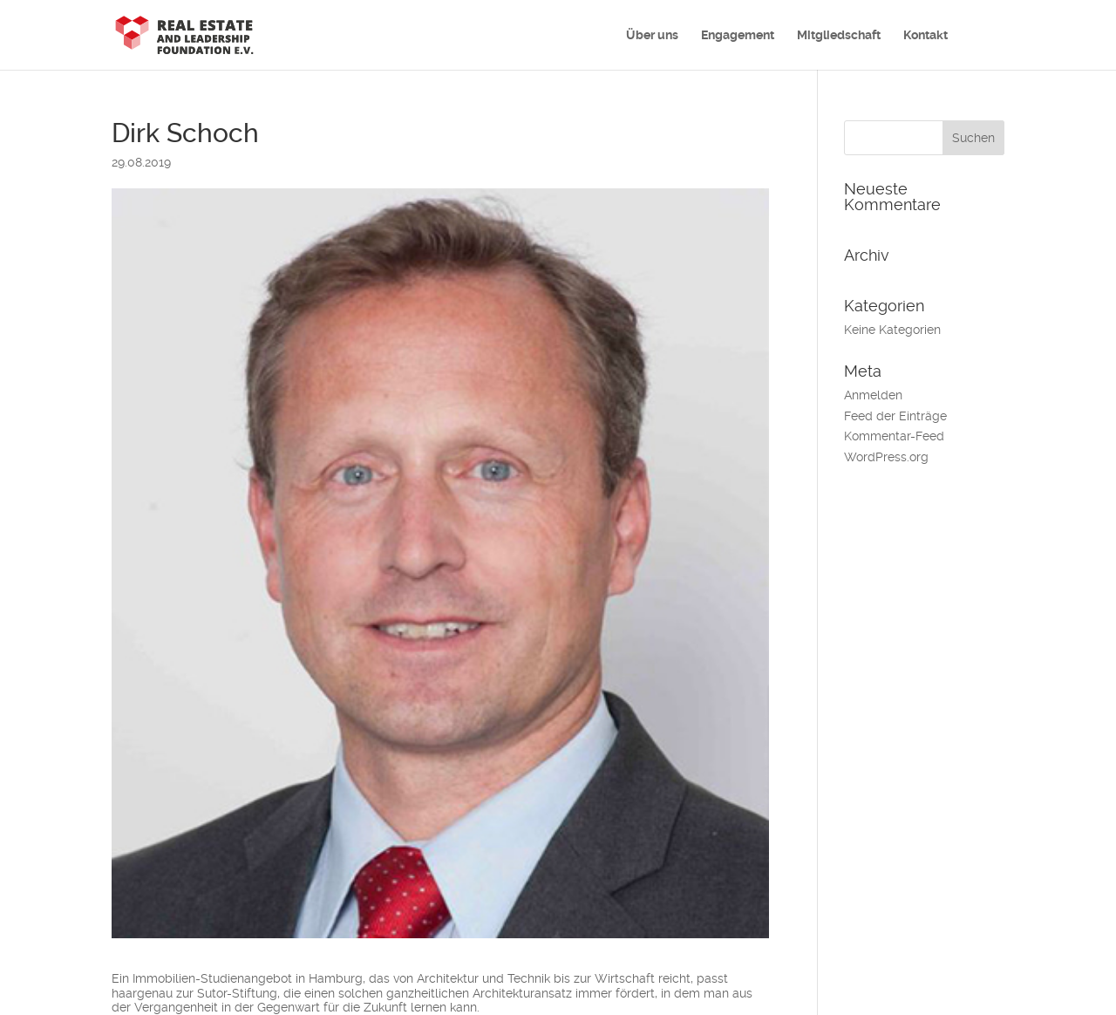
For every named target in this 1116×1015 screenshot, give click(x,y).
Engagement (737, 35)
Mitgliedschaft (839, 35)
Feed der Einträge (895, 416)
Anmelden (873, 395)
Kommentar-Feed (894, 436)
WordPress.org (886, 457)
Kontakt (925, 35)
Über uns (652, 35)
